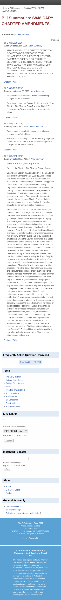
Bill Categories (12, 400)
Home (5, 8)
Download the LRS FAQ (30, 362)
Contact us (10, 493)
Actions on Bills (12, 393)
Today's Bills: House (14, 380)
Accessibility (34, 538)
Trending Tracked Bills (15, 390)
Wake (15, 82)
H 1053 (20, 163)
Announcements (13, 406)
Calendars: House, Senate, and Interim (23, 513)
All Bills (9, 387)
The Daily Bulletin (13, 377)
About (8, 486)
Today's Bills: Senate (15, 383)
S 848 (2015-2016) (15, 43)
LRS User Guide (13, 490)
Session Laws (12, 396)
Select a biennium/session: (15, 427)
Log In (24, 538)
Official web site (13, 506)
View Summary (35, 46)
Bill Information (13, 510)
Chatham (8, 82)
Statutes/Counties (13, 403)
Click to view (23, 34)
